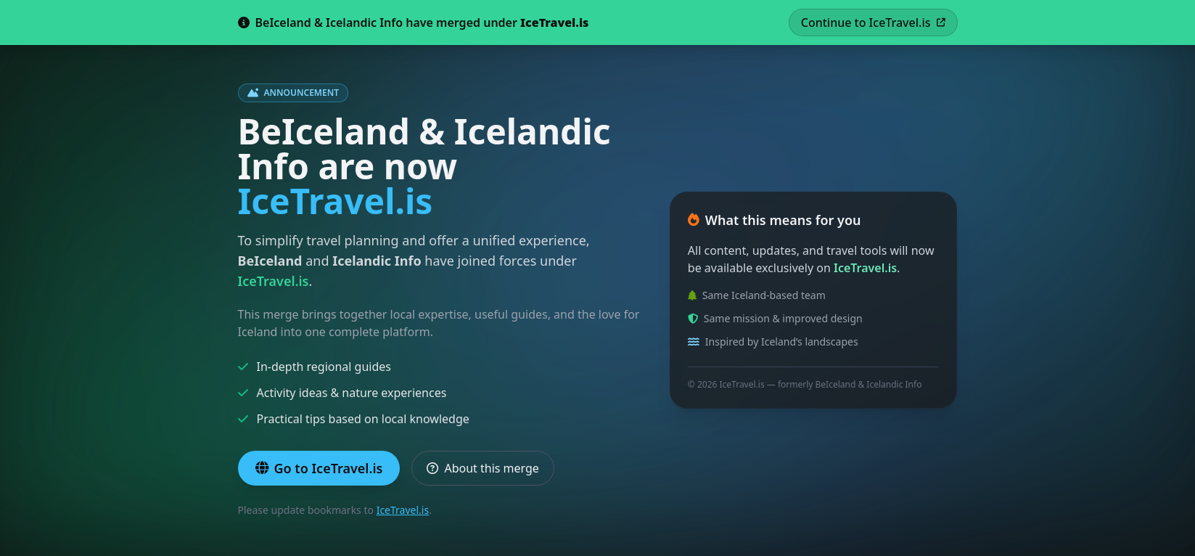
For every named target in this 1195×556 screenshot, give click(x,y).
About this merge (482, 468)
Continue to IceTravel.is (873, 22)
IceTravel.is (403, 510)
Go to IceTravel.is (319, 468)
